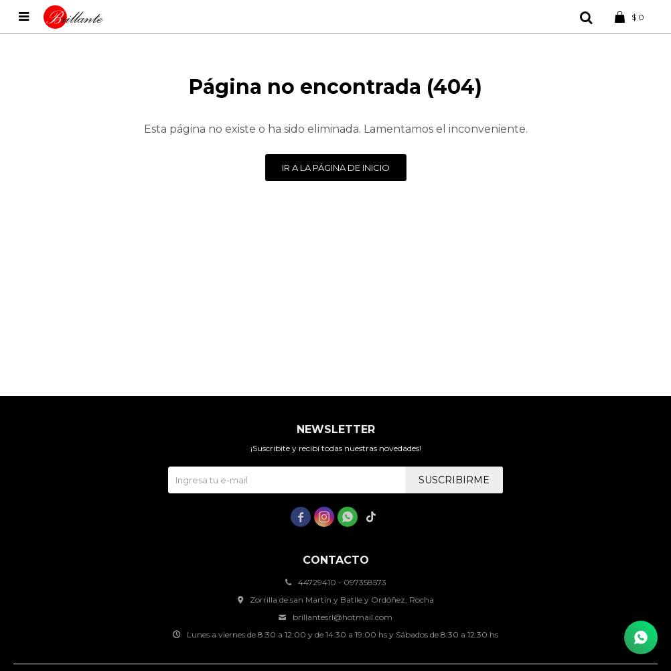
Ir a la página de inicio (336, 167)
